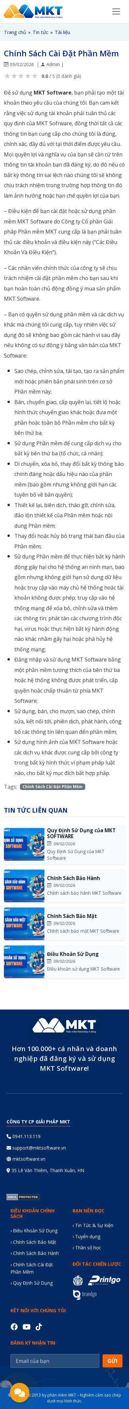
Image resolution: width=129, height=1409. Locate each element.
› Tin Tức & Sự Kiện (93, 1225)
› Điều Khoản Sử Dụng (33, 1230)
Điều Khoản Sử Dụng (73, 954)
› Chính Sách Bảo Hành (34, 1253)
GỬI (112, 1361)
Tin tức (40, 32)
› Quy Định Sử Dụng (31, 1283)
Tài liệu (62, 32)
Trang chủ (15, 32)
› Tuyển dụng (86, 1236)
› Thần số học (87, 1247)
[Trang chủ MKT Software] (33, 12)
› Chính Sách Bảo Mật (33, 1242)
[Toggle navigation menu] (116, 11)
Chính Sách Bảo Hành (73, 878)
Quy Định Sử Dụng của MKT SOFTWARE (81, 833)
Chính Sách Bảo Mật (72, 916)
